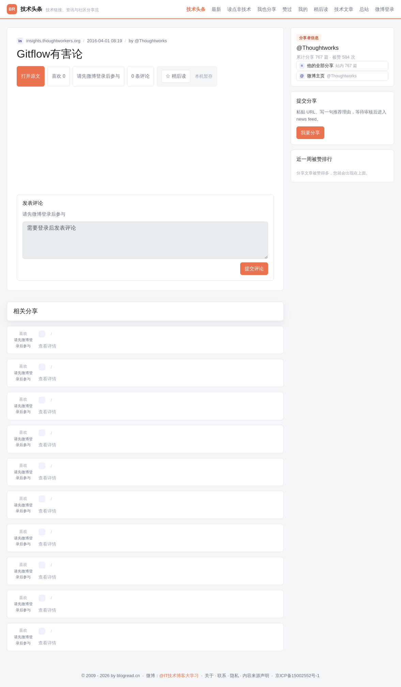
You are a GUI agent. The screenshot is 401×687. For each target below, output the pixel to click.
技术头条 (195, 9)
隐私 (234, 675)
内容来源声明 (256, 675)
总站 (364, 9)
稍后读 (321, 9)
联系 (221, 675)
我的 (303, 9)
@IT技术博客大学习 (179, 675)
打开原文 (30, 76)
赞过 (287, 9)
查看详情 (47, 346)
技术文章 (343, 9)
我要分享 (310, 132)
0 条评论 (141, 76)
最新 (216, 9)
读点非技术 (239, 9)
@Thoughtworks (151, 40)
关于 (209, 675)
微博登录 (384, 9)
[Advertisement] (145, 140)
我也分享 (266, 9)
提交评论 (254, 268)
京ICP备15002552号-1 (297, 675)
